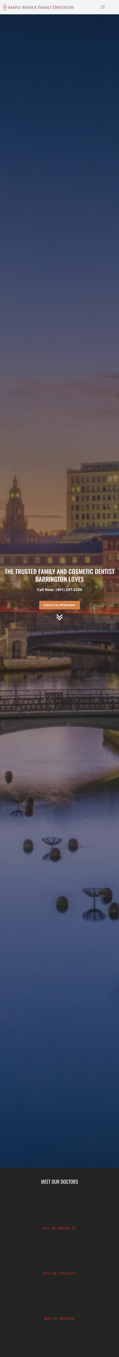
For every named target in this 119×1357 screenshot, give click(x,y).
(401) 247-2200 (69, 589)
